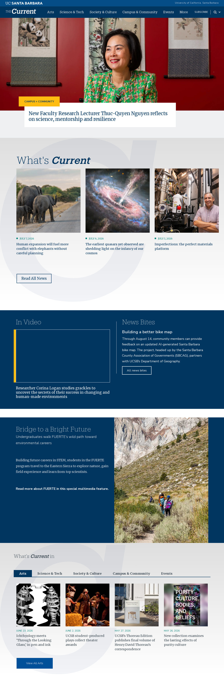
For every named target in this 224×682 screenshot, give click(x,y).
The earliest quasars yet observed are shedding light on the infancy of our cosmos (115, 248)
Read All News (34, 278)
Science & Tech (72, 12)
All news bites (137, 370)
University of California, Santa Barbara (197, 2)
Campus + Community (39, 101)
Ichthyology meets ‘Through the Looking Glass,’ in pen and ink (34, 640)
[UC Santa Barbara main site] (24, 2)
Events (168, 12)
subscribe (201, 12)
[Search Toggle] (217, 12)
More (184, 12)
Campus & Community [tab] (131, 573)
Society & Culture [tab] (87, 573)
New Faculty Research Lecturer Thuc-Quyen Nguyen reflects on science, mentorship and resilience (98, 116)
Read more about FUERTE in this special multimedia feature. (62, 489)
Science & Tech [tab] (49, 573)
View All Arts (34, 663)
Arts (50, 12)
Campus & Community (140, 12)
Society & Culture (103, 12)
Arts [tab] (22, 573)
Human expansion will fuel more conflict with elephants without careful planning (42, 248)
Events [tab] (166, 573)
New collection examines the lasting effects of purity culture (184, 640)
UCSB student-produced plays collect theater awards (85, 640)
